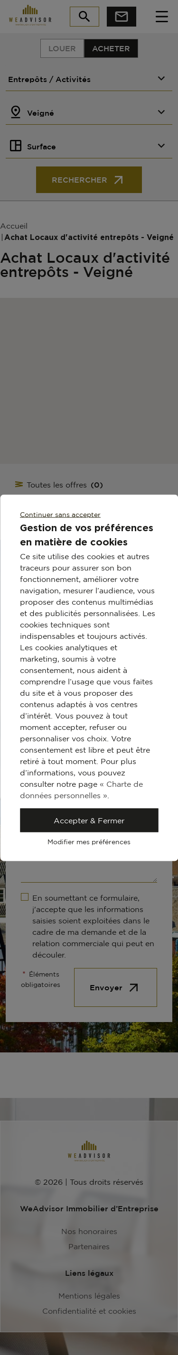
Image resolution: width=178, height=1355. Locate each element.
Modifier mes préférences (89, 841)
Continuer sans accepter (60, 513)
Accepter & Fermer (89, 820)
